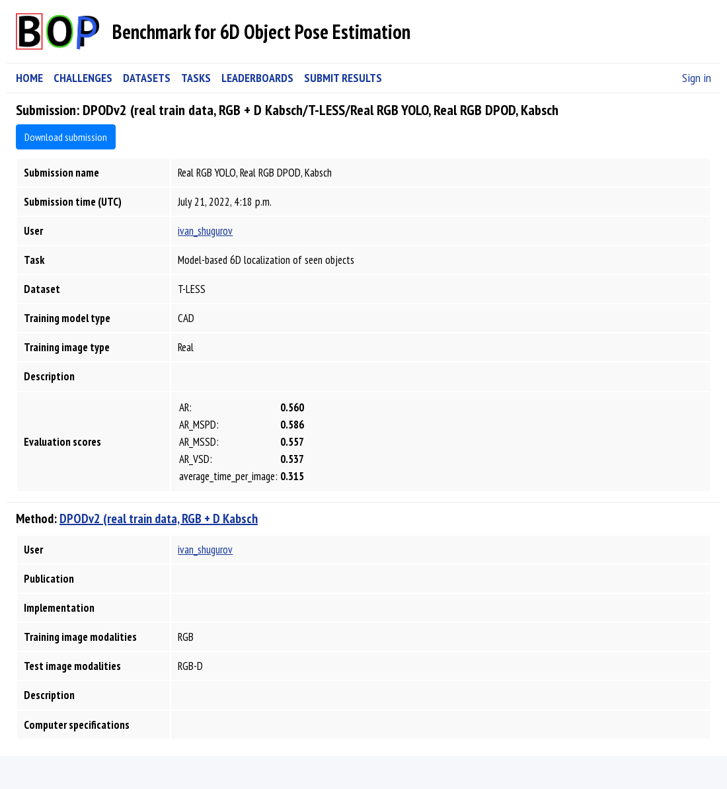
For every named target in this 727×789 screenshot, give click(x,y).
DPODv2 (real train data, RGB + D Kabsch (158, 518)
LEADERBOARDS (257, 77)
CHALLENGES (83, 77)
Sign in (696, 77)
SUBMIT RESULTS (343, 77)
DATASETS (147, 77)
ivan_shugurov (205, 231)
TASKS (196, 77)
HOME (29, 77)
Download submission (65, 137)
